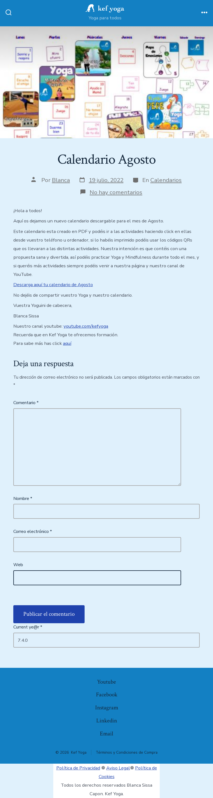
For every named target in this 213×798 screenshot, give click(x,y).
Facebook (106, 694)
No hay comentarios (116, 192)
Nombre (22, 499)
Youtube (106, 682)
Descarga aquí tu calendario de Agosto (53, 284)
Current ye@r (27, 627)
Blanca (61, 180)
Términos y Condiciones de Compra (127, 752)
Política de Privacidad (78, 768)
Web (18, 565)
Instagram (106, 707)
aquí (67, 343)
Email (106, 733)
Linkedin (106, 720)
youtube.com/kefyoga (86, 326)
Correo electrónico (32, 531)
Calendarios (166, 180)
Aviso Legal (118, 768)
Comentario (26, 403)
